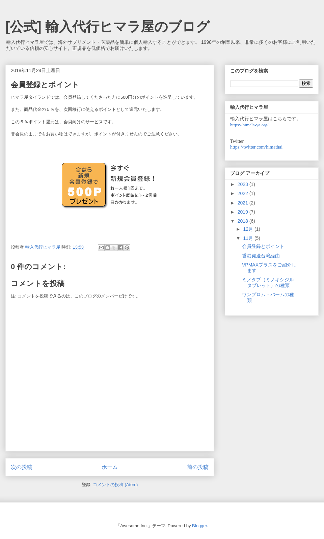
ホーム (110, 467)
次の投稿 (21, 467)
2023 (243, 184)
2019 (243, 212)
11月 (248, 238)
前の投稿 (198, 467)
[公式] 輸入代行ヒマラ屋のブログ (107, 26)
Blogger (199, 525)
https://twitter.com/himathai (256, 147)
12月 (248, 229)
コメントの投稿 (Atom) (115, 484)
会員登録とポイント (263, 246)
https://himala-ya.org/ (249, 124)
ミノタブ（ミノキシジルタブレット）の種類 (268, 282)
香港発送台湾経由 (261, 255)
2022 (243, 193)
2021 (243, 202)
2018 (243, 221)
